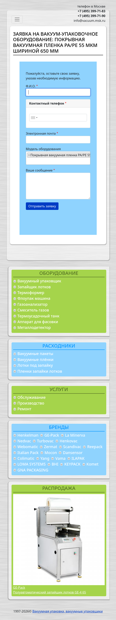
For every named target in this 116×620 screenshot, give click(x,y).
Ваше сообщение (39, 170)
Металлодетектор (34, 327)
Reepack (94, 447)
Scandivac (72, 447)
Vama (60, 458)
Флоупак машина (34, 298)
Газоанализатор (33, 304)
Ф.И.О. (31, 86)
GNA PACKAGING (33, 470)
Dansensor (73, 452)
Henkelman (28, 435)
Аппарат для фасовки (38, 322)
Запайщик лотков (34, 287)
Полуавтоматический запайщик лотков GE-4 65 (49, 592)
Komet (92, 464)
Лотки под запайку (35, 365)
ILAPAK (78, 458)
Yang (44, 458)
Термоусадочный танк (38, 316)
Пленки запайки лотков (40, 371)
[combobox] (34, 117)
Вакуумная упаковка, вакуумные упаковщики (67, 611)
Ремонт (24, 409)
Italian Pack (28, 452)
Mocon (51, 452)
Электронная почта (41, 133)
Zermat (50, 447)
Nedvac (24, 441)
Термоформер (31, 292)
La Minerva (75, 435)
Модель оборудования (43, 149)
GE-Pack (51, 435)
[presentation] (56, 221)
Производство (31, 403)
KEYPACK (72, 464)
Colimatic (26, 458)
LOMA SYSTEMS (32, 464)
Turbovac (45, 441)
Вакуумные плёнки (36, 359)
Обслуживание (32, 397)
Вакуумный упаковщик (39, 281)
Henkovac (69, 441)
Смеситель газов (33, 310)
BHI (55, 464)
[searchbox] (28, 161)
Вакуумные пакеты (35, 353)
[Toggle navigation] (17, 19)
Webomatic (28, 447)
